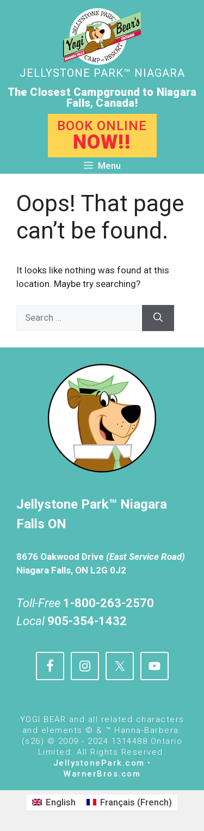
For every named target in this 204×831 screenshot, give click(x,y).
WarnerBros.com (102, 774)
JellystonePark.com (99, 763)
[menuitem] (54, 802)
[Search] (158, 318)
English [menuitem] (61, 802)
